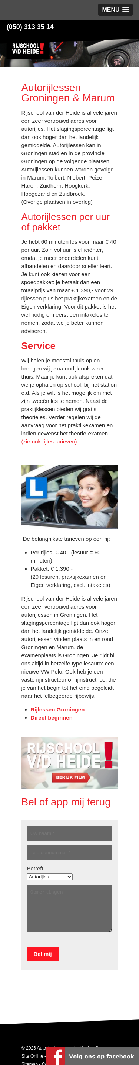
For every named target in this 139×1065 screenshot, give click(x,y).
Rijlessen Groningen (58, 709)
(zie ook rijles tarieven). (50, 441)
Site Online (32, 1056)
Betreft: (36, 868)
